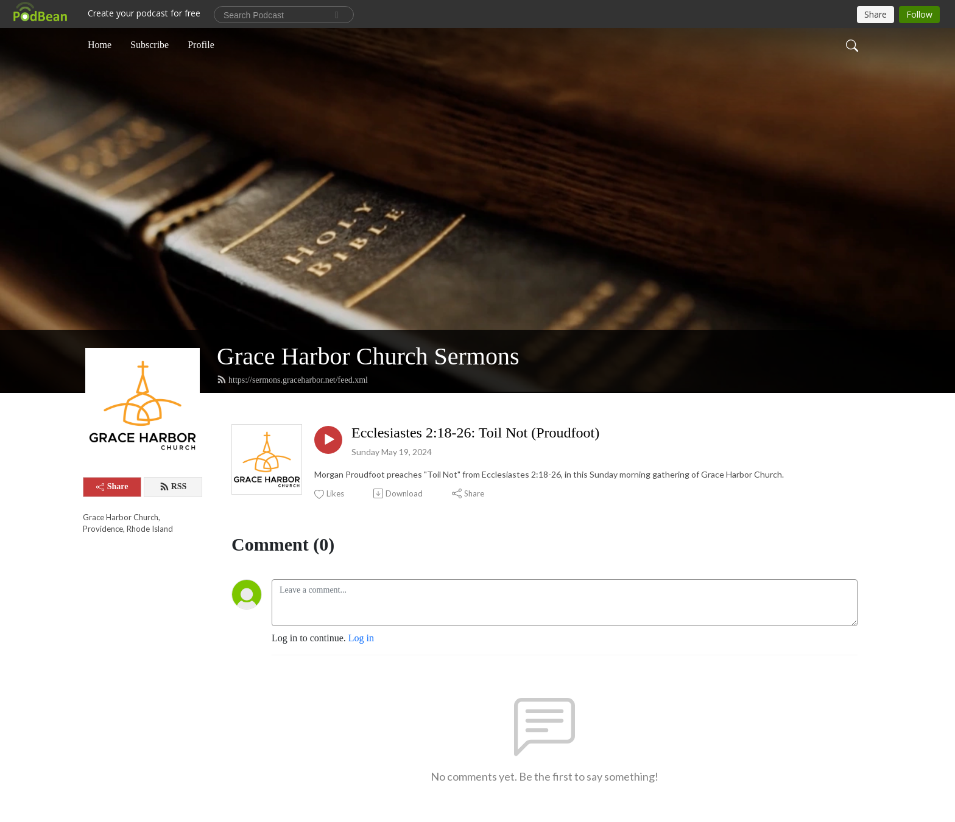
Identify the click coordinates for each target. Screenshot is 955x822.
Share (112, 486)
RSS (173, 487)
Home (99, 45)
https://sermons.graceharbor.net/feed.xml (292, 380)
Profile (201, 45)
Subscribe (149, 45)
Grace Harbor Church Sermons (368, 356)
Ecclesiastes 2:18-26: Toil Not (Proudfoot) (475, 433)
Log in (361, 638)
